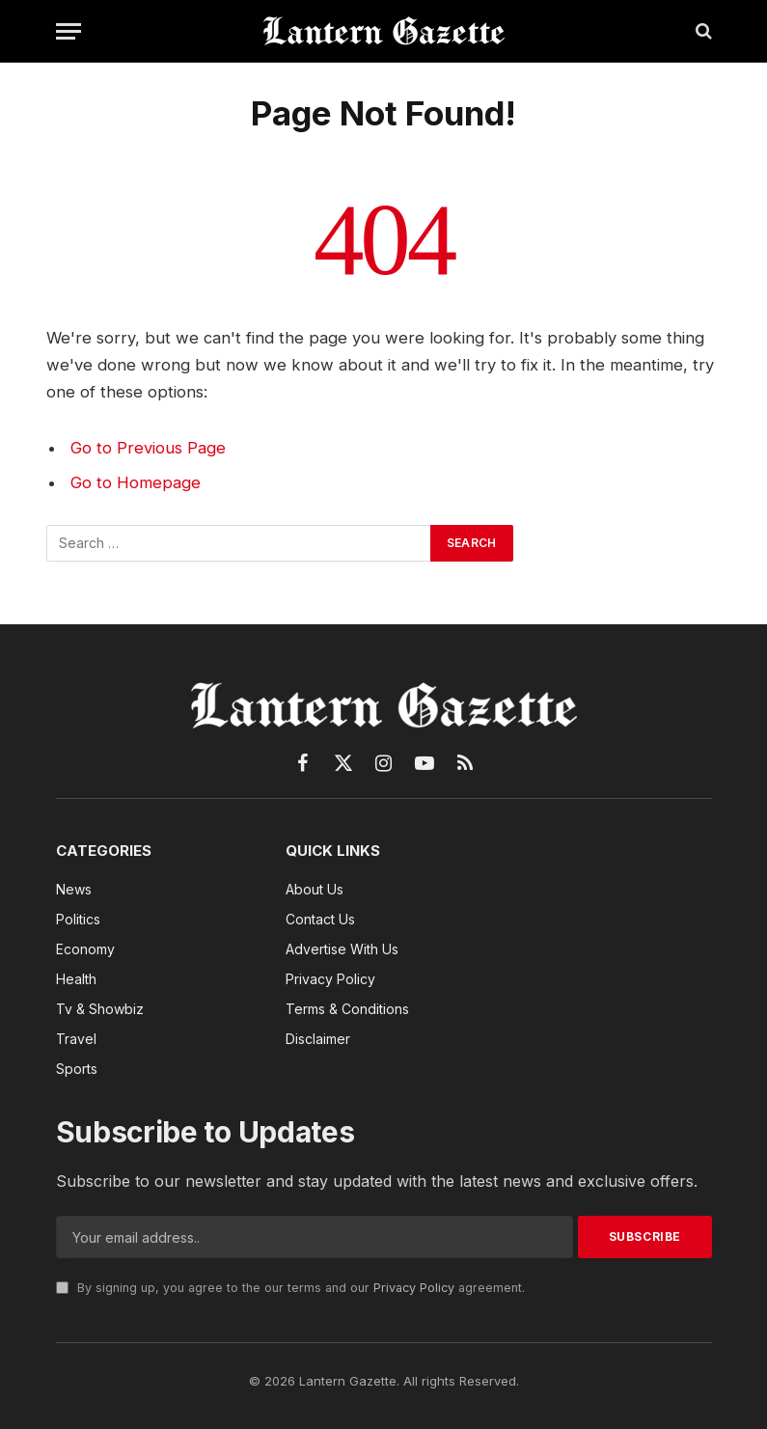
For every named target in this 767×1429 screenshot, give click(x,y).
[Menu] (68, 31)
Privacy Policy (413, 1287)
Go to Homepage (135, 482)
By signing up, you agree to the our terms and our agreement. (290, 1287)
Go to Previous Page (148, 447)
